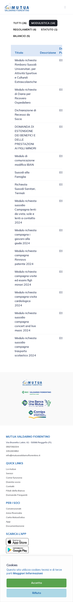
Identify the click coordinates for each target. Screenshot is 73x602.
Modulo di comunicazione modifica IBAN (25, 160)
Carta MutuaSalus (15, 517)
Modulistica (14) (43, 23)
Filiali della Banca (15, 490)
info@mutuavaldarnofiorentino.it (23, 455)
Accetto (36, 583)
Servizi (9, 473)
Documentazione (15, 526)
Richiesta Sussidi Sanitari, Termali (25, 189)
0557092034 (12, 446)
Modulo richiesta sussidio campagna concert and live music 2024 (25, 321)
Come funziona (14, 477)
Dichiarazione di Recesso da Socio (25, 114)
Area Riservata (14, 513)
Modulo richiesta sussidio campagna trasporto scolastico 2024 (25, 346)
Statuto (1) (49, 29)
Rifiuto (36, 593)
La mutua (11, 469)
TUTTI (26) (20, 23)
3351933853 (12, 451)
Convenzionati (13, 508)
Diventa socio (13, 482)
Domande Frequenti (16, 495)
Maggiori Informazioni (28, 573)
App (8, 521)
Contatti (10, 486)
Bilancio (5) (21, 36)
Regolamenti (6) (24, 29)
